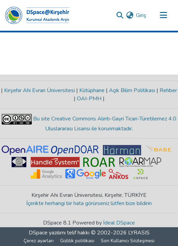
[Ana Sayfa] (37, 15)
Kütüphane (92, 90)
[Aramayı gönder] (119, 15)
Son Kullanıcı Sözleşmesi (127, 240)
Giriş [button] (141, 15)
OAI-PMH (89, 98)
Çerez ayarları (39, 240)
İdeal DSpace (119, 223)
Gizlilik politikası (77, 240)
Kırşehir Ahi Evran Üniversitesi (39, 90)
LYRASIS (139, 232)
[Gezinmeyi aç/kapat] (163, 15)
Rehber (167, 90)
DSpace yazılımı (47, 232)
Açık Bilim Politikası (132, 90)
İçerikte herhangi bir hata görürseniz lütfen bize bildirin (89, 203)
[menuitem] (129, 15)
